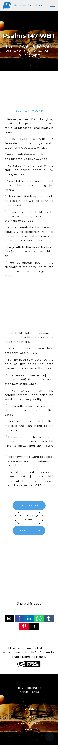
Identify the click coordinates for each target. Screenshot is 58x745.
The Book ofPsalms (29, 518)
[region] (29, 93)
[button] (9, 618)
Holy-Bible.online (27, 5)
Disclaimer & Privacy (29, 723)
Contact (29, 729)
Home (29, 716)
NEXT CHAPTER (29, 530)
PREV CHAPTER (29, 505)
